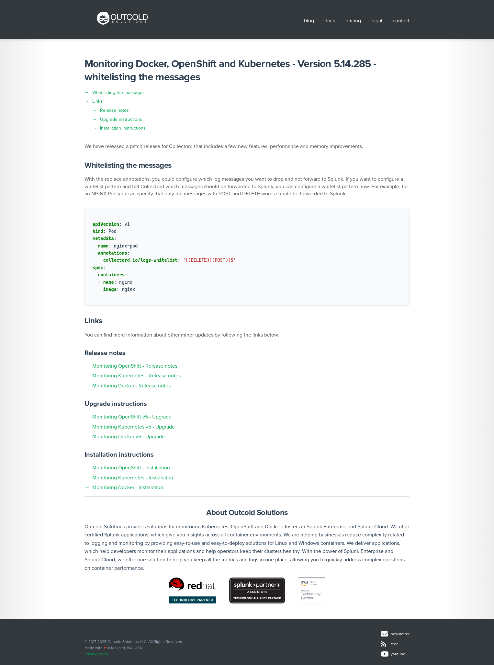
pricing (353, 20)
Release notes (114, 110)
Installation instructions (123, 128)
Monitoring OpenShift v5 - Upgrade (132, 417)
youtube (393, 654)
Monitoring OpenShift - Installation (131, 467)
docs (329, 20)
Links (97, 101)
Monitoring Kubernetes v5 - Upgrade (133, 427)
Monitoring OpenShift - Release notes (134, 366)
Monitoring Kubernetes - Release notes (136, 376)
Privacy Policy (96, 654)
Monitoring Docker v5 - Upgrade (128, 436)
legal (376, 20)
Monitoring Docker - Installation (127, 487)
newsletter (395, 634)
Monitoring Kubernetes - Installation (132, 478)
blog (309, 20)
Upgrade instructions (121, 119)
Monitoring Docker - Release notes (131, 386)
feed (390, 644)
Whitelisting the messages (118, 92)
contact (401, 20)
